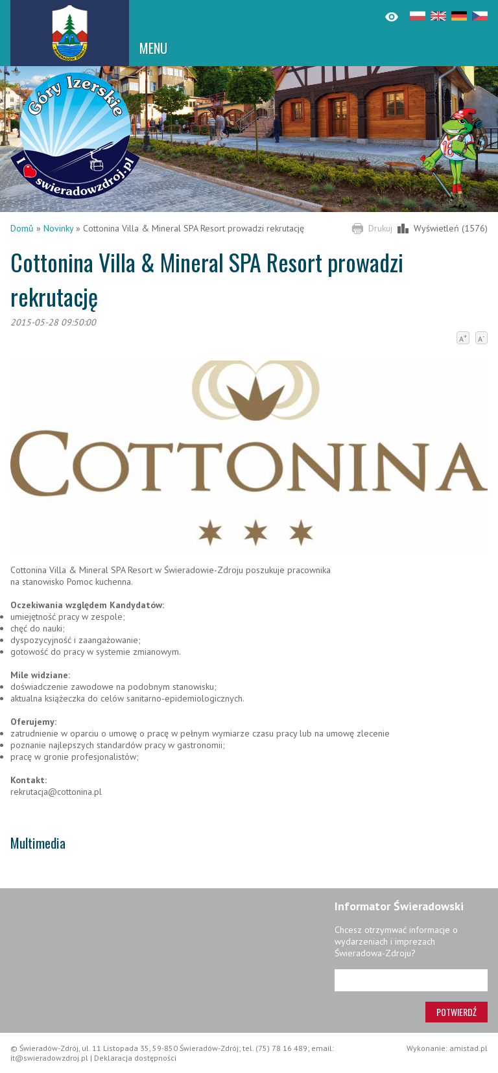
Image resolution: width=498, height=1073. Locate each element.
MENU (153, 48)
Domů (22, 228)
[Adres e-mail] (411, 980)
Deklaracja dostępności (135, 1058)
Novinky (58, 228)
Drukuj (380, 228)
